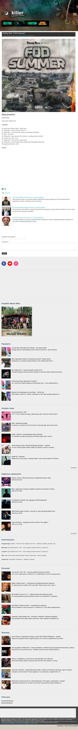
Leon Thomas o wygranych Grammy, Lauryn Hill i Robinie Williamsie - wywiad (36, 636)
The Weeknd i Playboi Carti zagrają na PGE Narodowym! (29, 500)
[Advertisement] (39, 4)
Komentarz (5, 242)
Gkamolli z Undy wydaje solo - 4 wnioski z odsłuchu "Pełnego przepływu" (35, 616)
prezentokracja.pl (7, 701)
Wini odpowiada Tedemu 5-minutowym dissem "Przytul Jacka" (31, 359)
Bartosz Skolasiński (22, 35)
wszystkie (73, 467)
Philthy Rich (7, 192)
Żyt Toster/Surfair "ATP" (19, 412)
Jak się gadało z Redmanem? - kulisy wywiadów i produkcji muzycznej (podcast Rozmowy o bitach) (43, 647)
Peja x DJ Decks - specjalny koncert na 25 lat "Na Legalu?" (30, 522)
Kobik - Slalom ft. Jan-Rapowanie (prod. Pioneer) (27, 434)
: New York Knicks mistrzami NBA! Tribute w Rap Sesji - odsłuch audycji (24, 555)
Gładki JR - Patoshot (18, 456)
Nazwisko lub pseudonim (8, 237)
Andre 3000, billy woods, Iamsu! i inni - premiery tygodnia (27, 217)
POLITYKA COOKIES (32, 723)
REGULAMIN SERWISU (6, 723)
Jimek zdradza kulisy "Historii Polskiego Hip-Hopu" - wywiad (31, 445)
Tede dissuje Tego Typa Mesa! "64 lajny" (24, 381)
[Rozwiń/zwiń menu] (74, 14)
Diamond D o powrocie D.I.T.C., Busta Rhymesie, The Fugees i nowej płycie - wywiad (38, 681)
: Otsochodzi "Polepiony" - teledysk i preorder (18, 559)
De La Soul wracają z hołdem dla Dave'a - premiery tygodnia (28, 207)
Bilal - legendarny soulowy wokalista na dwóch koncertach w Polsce (33, 489)
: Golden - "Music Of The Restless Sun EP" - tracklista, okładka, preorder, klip (28, 543)
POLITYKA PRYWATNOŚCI (20, 723)
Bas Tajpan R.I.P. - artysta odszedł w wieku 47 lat (27, 370)
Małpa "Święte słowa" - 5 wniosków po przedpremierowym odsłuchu (33, 583)
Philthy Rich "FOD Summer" (14, 33)
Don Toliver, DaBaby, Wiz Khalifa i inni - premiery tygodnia (28, 197)
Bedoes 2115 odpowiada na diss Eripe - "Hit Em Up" (28, 392)
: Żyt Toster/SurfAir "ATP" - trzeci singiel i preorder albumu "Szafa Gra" (25, 547)
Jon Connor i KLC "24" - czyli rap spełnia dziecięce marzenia (31, 572)
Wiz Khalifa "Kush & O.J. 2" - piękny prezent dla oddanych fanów (32, 594)
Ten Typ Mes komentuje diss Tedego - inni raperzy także (29, 348)
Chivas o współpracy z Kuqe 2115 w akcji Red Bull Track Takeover (32, 659)
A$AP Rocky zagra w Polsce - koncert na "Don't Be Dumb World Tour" (34, 511)
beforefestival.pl (7, 703)
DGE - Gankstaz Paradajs (19, 423)
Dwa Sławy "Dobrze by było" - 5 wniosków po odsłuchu (29, 605)
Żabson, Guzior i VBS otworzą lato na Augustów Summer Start (31, 478)
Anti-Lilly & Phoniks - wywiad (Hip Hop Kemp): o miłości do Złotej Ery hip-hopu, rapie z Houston (42, 670)
